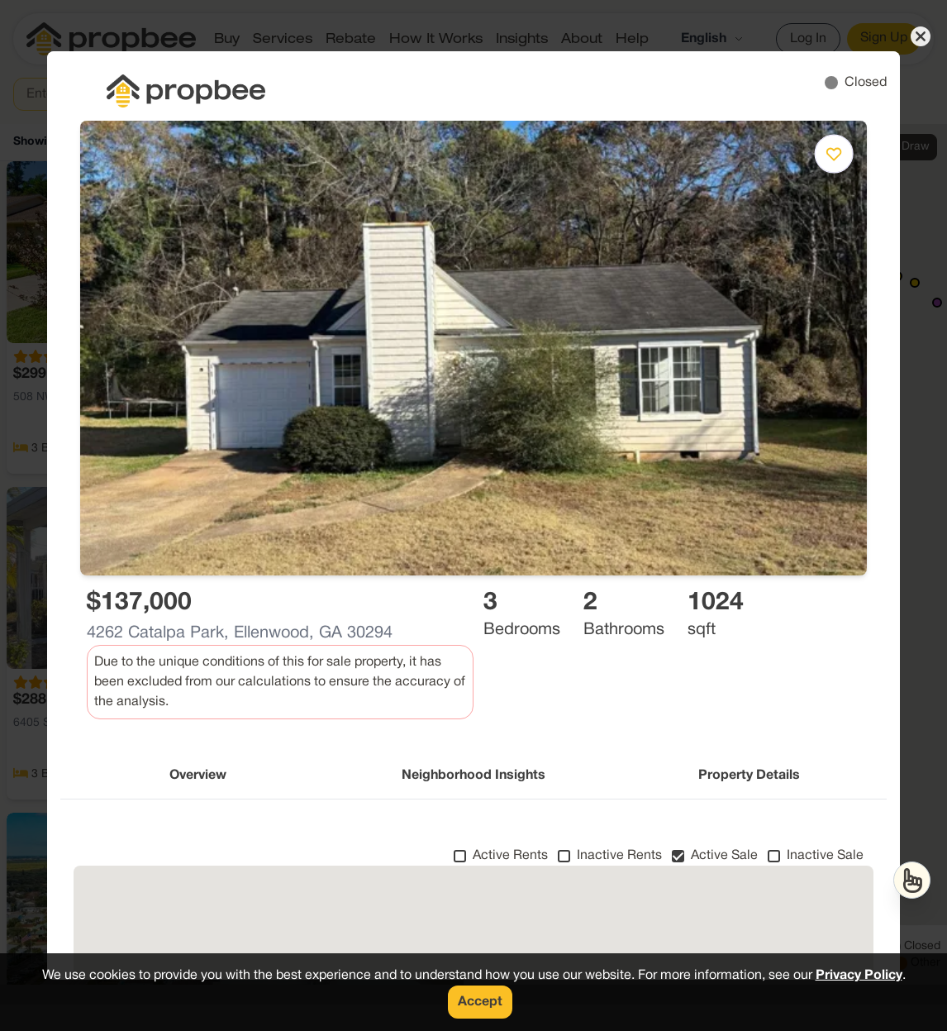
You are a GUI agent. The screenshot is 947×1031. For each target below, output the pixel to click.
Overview (197, 775)
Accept (480, 1002)
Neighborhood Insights (473, 775)
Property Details (749, 775)
